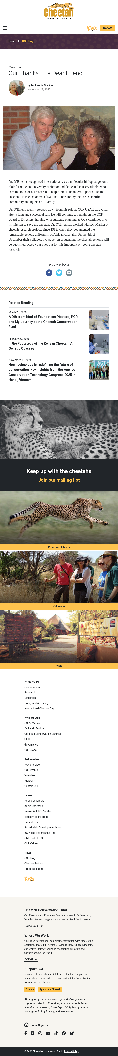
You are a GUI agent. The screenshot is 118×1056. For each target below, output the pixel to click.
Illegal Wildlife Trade (36, 816)
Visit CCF (29, 780)
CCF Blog (28, 41)
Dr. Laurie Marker (34, 728)
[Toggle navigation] (5, 28)
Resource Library (59, 547)
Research (29, 692)
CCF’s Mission (32, 723)
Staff (27, 739)
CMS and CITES (33, 838)
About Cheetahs (33, 806)
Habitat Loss (31, 822)
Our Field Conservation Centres (42, 733)
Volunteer (59, 606)
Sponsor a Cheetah (50, 989)
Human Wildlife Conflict (38, 811)
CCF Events (31, 770)
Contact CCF (31, 786)
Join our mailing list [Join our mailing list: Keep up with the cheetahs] (59, 480)
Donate (107, 28)
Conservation (32, 687)
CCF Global (30, 750)
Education (30, 697)
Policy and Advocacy (36, 703)
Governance (31, 744)
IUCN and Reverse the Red (39, 832)
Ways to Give (32, 764)
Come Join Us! (33, 926)
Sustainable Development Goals (43, 827)
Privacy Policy (71, 1051)
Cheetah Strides (33, 863)
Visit (59, 665)
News (12, 41)
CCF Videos (31, 843)
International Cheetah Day (39, 708)
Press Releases (33, 869)
